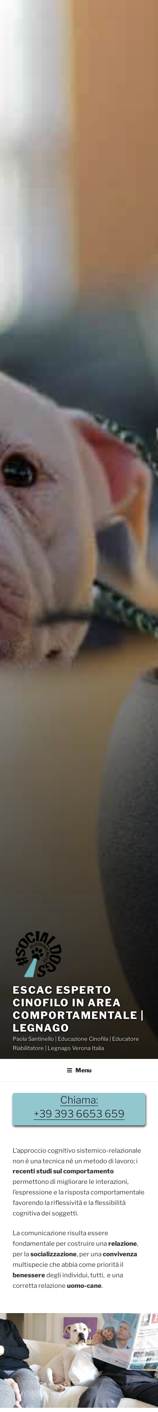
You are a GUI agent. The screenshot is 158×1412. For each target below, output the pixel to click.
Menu (79, 1070)
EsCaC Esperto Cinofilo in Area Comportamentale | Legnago (78, 1009)
